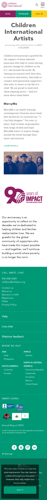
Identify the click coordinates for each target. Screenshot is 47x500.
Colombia (7, 370)
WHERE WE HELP (11, 346)
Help (5, 316)
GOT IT (20, 490)
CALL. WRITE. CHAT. (13, 273)
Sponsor (24, 14)
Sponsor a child (10, 295)
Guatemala (29, 373)
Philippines (8, 359)
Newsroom (7, 298)
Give (7, 14)
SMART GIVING (10, 399)
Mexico (28, 381)
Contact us (7, 288)
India (5, 356)
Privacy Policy (9, 305)
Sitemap (9, 454)
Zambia (28, 356)
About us (7, 291)
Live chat (7, 326)
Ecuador (6, 373)
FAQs (5, 301)
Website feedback (13, 336)
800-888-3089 (9, 279)
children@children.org (13, 282)
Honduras (29, 377)
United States (31, 384)
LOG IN (39, 14)
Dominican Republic (34, 370)
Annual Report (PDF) (13, 425)
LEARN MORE (10, 146)
